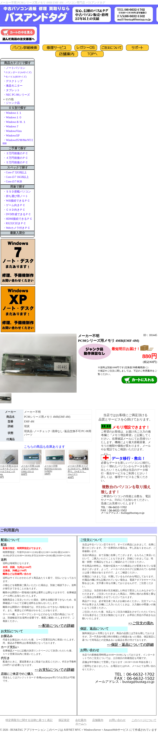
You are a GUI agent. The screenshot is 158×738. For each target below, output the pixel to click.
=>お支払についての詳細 (54, 670)
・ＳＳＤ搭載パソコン (17, 191)
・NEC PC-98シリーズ (16, 94)
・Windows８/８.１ (14, 122)
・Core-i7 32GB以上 (15, 172)
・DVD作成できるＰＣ (17, 214)
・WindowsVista (12, 131)
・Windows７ (11, 126)
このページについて (144, 720)
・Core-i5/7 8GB (12, 181)
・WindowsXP (11, 135)
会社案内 (80, 720)
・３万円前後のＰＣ (15, 153)
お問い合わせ (117, 720)
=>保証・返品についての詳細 (130, 645)
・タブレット (11, 90)
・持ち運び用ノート (15, 196)
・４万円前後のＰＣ (15, 157)
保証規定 (64, 720)
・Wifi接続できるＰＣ (16, 200)
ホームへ (81, 723)
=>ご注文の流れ (141, 623)
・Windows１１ (12, 112)
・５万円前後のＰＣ (15, 162)
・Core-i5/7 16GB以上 (16, 177)
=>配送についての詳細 (56, 626)
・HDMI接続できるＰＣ (17, 218)
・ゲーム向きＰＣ (14, 205)
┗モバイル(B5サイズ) (14, 76)
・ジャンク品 (11, 102)
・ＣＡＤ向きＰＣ (14, 209)
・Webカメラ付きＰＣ (16, 227)
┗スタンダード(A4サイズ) (17, 72)
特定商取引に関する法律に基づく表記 (29, 720)
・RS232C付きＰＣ (14, 223)
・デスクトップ (13, 81)
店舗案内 (97, 720)
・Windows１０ (12, 117)
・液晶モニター (13, 85)
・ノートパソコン (14, 67)
